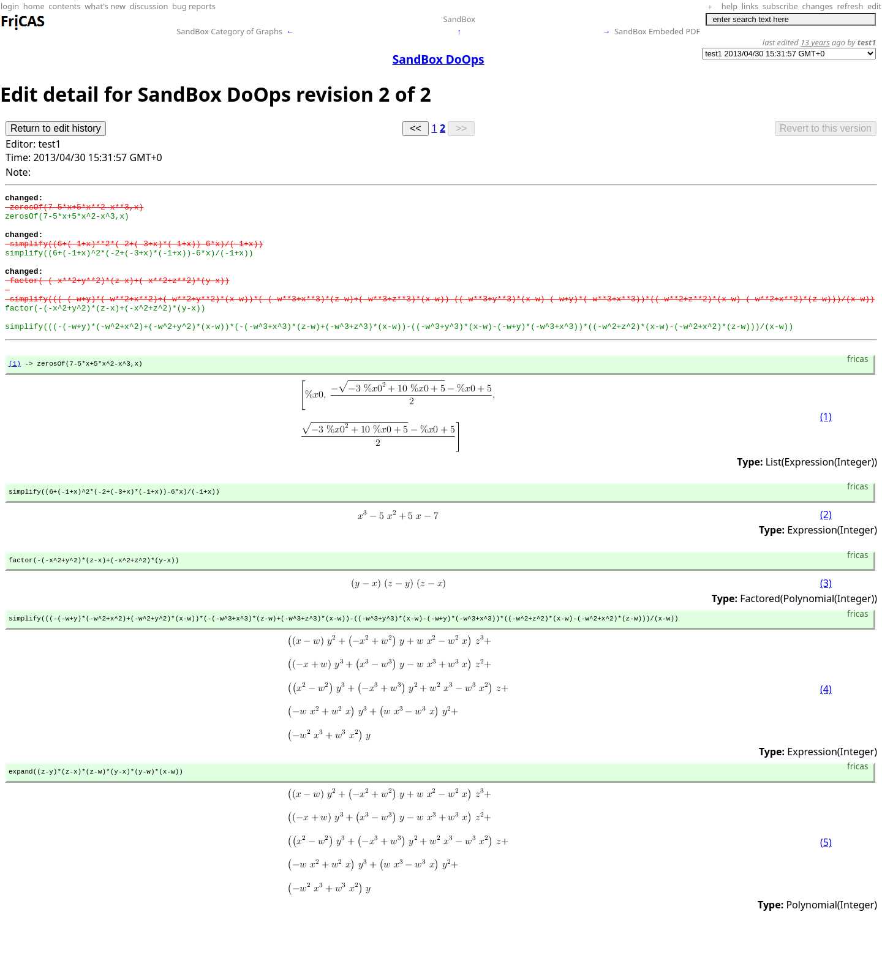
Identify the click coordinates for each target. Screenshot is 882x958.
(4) (826, 724)
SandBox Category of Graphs (229, 31)
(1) (15, 392)
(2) (826, 546)
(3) (826, 617)
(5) (826, 879)
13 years (815, 42)
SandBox (459, 19)
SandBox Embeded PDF (657, 31)
